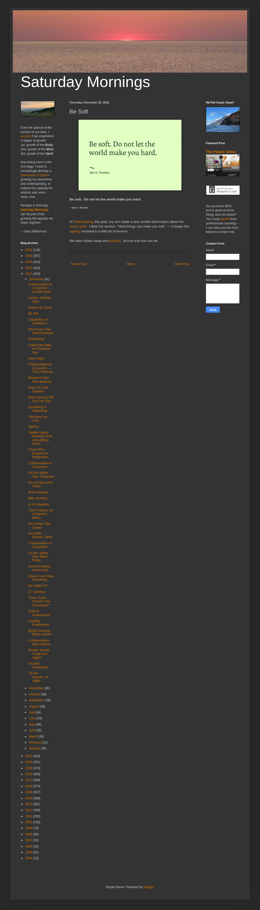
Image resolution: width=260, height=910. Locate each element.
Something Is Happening (37, 409)
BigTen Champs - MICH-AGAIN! (40, 632)
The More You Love (38, 418)
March (34, 736)
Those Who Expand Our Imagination (38, 453)
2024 (29, 262)
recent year (78, 226)
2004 (29, 858)
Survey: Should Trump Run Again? (38, 653)
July (32, 712)
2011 (29, 816)
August (34, 706)
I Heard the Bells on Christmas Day (39, 348)
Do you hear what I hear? (40, 484)
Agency (33, 426)
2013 (29, 804)
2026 (29, 250)
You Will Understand (38, 665)
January (35, 748)
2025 (29, 256)
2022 (29, 274)
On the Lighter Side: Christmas (41, 474)
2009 (29, 828)
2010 (29, 822)
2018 (29, 774)
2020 (29, 762)
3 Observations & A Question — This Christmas (40, 368)
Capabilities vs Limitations (38, 321)
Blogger (148, 887)
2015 (29, 792)
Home (131, 264)
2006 (29, 846)
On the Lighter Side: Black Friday (38, 556)
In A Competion (38, 504)
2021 (29, 756)
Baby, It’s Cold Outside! (38, 389)
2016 (29, 786)
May (32, 724)
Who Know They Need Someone (41, 331)
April (32, 730)
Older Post (182, 264)
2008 (29, 834)
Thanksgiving (84, 222)
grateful (114, 241)
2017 (29, 780)
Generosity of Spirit (34, 175)
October (35, 694)
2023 (29, 268)
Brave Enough (38, 492)
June (33, 718)
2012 (29, 810)
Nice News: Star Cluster (39, 525)
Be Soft (33, 313)
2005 (29, 852)
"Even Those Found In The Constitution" (39, 601)
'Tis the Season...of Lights (38, 676)
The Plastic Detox (221, 152)
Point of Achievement (39, 613)
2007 (29, 840)
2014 (29, 798)
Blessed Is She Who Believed (39, 379)
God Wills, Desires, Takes (40, 535)
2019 (29, 768)
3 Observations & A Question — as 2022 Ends (40, 288)
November (36, 688)
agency (75, 231)
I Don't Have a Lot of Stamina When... (40, 514)
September (37, 700)
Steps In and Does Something (41, 578)
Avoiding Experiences (38, 622)
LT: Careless (36, 592)
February (35, 742)
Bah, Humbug (37, 498)
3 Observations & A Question (40, 465)
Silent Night (36, 358)
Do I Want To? (38, 586)
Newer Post (79, 264)
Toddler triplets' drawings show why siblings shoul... (40, 438)
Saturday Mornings (85, 81)
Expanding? (36, 339)
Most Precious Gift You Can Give (41, 399)
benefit (225, 219)
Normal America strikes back (39, 568)
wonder (26, 136)
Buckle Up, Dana (39, 307)
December (36, 279)
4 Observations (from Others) (39, 642)
